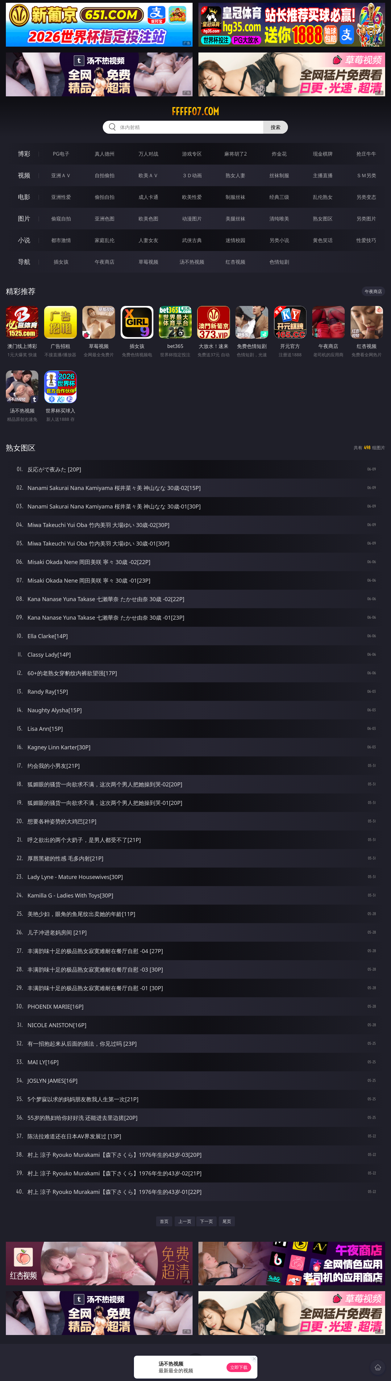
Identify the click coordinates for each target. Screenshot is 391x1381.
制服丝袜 (235, 197)
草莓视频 (148, 261)
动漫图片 (192, 218)
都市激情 (61, 240)
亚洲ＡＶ (61, 175)
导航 (24, 261)
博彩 (24, 153)
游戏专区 (192, 153)
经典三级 (279, 197)
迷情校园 (235, 240)
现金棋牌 (323, 153)
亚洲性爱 (61, 197)
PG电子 (61, 153)
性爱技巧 (366, 240)
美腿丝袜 (235, 218)
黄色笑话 (323, 240)
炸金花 (279, 153)
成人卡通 (148, 197)
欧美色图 (148, 218)
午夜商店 (104, 261)
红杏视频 (235, 261)
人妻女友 (148, 240)
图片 (24, 218)
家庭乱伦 (104, 240)
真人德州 (104, 153)
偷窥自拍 (61, 218)
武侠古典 (192, 240)
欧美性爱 (192, 197)
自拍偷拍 (104, 175)
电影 (24, 197)
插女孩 (61, 261)
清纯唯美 (279, 218)
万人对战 (148, 153)
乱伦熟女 (323, 197)
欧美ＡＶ (148, 175)
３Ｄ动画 (192, 175)
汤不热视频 (192, 261)
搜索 (276, 127)
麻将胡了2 (235, 153)
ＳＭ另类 (366, 175)
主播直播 (323, 175)
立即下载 (238, 1367)
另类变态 (366, 197)
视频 (24, 175)
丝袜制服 (279, 175)
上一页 (184, 1221)
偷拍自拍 (104, 197)
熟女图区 (323, 218)
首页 (164, 1221)
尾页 (227, 1221)
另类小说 (279, 240)
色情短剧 (279, 261)
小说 (24, 240)
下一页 (206, 1221)
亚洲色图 (104, 218)
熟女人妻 (235, 175)
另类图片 (366, 218)
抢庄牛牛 (366, 153)
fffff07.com (195, 111)
